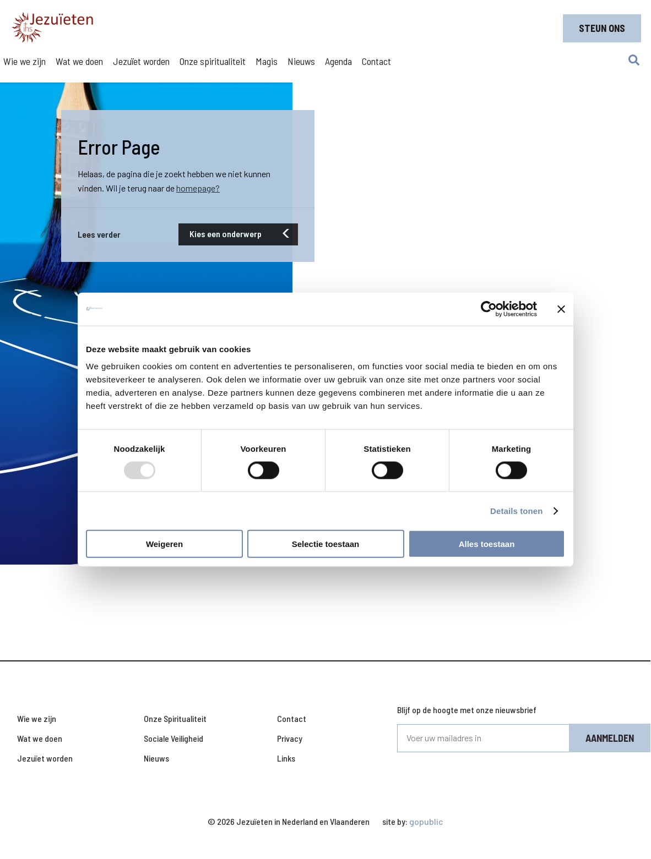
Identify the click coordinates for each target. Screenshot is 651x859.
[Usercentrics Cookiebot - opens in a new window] (489, 308)
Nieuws (301, 61)
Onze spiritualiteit (213, 61)
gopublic (426, 821)
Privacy (289, 738)
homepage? (198, 188)
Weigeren (164, 544)
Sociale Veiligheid (173, 738)
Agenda (338, 61)
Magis (267, 61)
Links (286, 758)
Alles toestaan (487, 544)
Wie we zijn (24, 61)
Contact (376, 61)
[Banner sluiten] (561, 309)
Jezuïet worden (141, 61)
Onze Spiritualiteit (175, 718)
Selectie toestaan (326, 544)
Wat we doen (79, 61)
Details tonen (516, 510)
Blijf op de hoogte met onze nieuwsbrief (466, 709)
